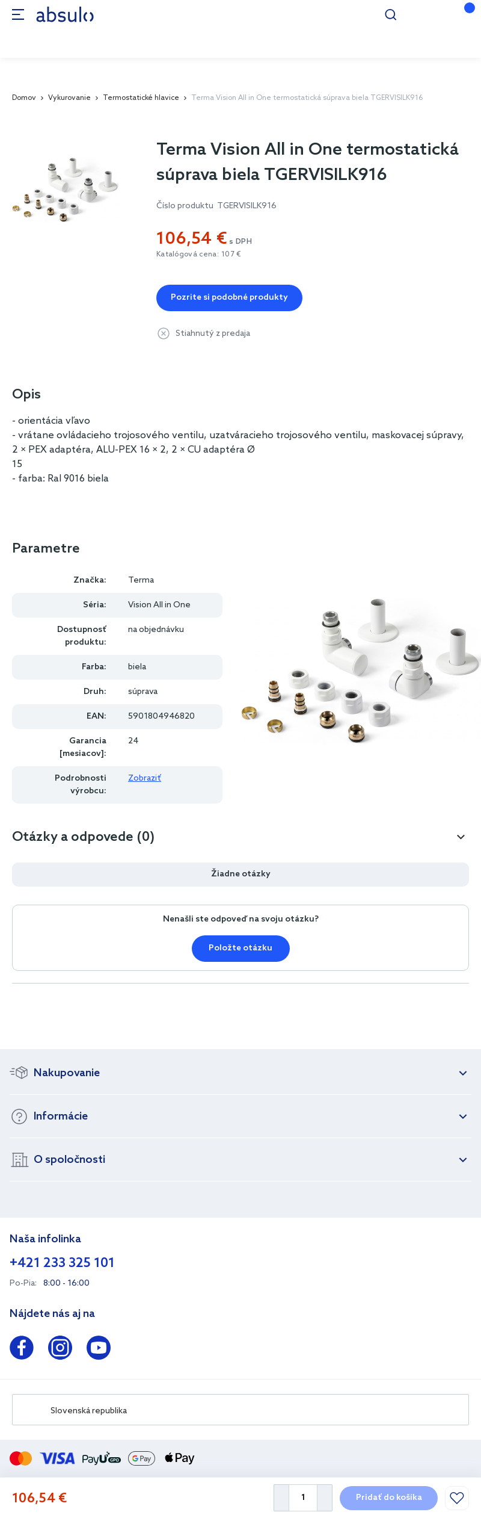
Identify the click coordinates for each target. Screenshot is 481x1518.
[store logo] (65, 14)
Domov (24, 98)
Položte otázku (240, 948)
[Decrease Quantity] (281, 1497)
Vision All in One (159, 605)
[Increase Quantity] (324, 1497)
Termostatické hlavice (141, 98)
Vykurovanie (69, 98)
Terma (141, 580)
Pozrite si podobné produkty (229, 298)
